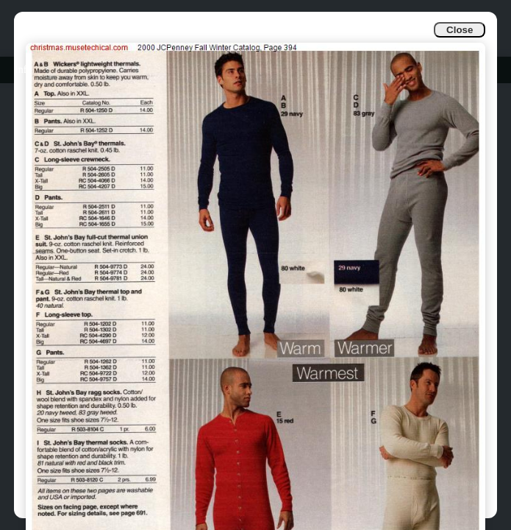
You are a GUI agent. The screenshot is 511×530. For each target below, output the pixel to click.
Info (23, 69)
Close (459, 29)
